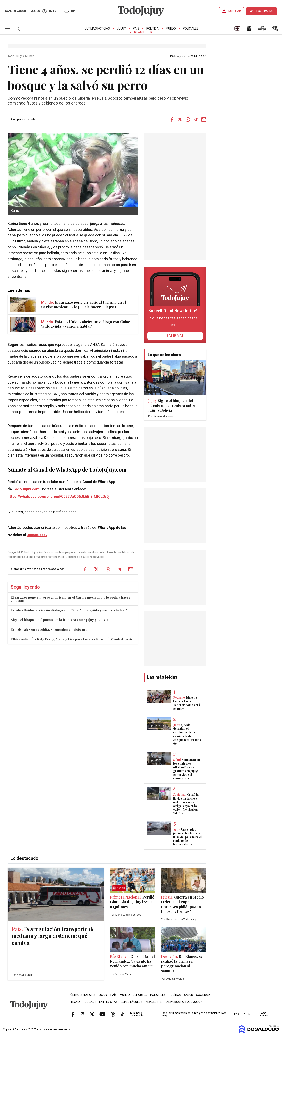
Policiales (190, 28)
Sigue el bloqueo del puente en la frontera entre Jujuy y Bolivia (59, 620)
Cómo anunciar (264, 1014)
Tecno (75, 1002)
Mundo (171, 28)
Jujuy (121, 28)
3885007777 (37, 535)
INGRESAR (234, 11)
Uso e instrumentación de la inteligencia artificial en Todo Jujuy (193, 1014)
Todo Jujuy (15, 56)
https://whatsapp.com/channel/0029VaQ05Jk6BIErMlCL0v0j (59, 496)
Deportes (140, 995)
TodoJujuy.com (26, 489)
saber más (175, 335)
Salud (188, 995)
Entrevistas (108, 1002)
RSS (236, 1014)
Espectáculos (131, 1002)
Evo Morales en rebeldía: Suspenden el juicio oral (50, 629)
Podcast (89, 1002)
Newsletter (143, 32)
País (136, 28)
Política (152, 28)
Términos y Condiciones (137, 1014)
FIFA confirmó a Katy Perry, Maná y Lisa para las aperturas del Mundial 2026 (71, 639)
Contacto (249, 1014)
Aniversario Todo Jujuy (184, 1002)
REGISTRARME (264, 11)
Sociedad (203, 995)
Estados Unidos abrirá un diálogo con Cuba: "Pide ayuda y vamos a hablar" (69, 610)
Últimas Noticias (97, 28)
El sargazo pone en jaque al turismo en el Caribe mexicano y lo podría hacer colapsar (70, 599)
